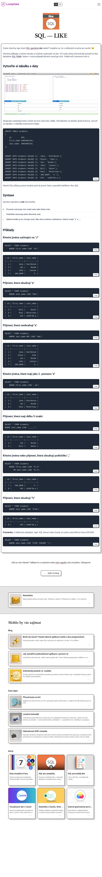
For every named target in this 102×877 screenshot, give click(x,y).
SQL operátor (32, 48)
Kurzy (10, 751)
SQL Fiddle (17, 56)
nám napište (61, 562)
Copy (96, 179)
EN (60, 4)
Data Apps (13, 691)
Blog (10, 630)
